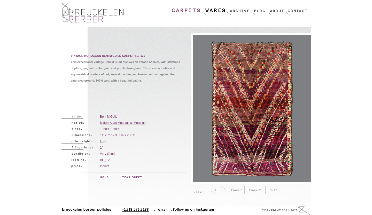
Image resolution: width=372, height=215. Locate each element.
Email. (162, 210)
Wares (213, 9)
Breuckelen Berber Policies (86, 210)
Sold (104, 177)
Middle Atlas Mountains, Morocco (122, 123)
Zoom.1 (237, 190)
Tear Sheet (132, 177)
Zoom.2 (255, 190)
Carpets (186, 9)
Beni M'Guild (109, 116)
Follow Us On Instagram (191, 210)
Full (218, 190)
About (275, 9)
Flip (273, 190)
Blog (258, 9)
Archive (238, 9)
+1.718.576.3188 (139, 210)
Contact (296, 9)
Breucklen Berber (92, 13)
